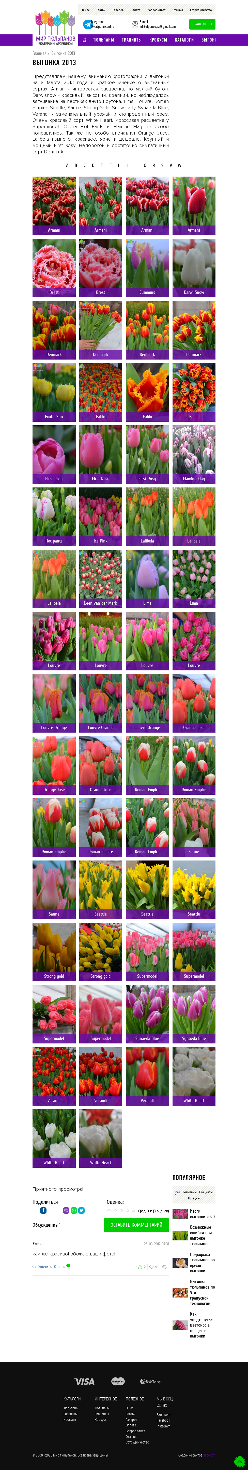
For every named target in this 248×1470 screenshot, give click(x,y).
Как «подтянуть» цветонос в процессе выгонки (201, 1325)
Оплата (135, 10)
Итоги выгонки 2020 (202, 1214)
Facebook (163, 1420)
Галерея (118, 10)
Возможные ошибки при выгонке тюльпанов (201, 1236)
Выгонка (211, 40)
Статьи (101, 10)
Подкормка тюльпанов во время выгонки (202, 1263)
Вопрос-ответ (156, 10)
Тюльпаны (103, 40)
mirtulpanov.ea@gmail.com (158, 27)
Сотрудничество (201, 10)
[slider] (122, 1210)
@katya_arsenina (102, 27)
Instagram (163, 1426)
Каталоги (184, 40)
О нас (85, 10)
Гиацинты (132, 40)
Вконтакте (164, 1414)
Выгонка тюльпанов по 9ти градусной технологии (202, 1292)
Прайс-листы (202, 24)
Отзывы (178, 10)
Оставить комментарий (136, 1225)
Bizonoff (209, 1455)
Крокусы (158, 40)
